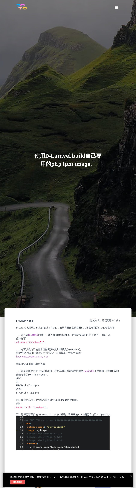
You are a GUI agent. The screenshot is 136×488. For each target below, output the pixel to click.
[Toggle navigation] (116, 7)
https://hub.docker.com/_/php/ (32, 356)
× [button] (131, 476)
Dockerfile (88, 371)
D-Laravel (33, 334)
